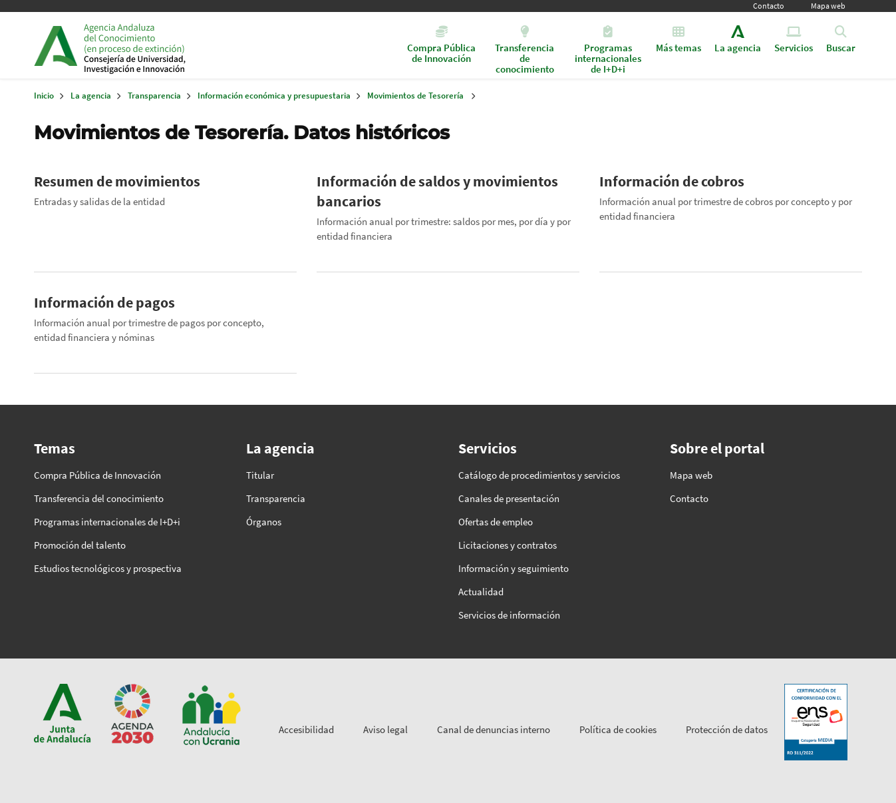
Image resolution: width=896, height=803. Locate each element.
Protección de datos (727, 729)
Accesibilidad (306, 729)
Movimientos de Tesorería (415, 95)
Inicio (186, 45)
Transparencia (154, 95)
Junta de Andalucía (55, 45)
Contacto (768, 6)
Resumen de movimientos (117, 181)
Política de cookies (618, 729)
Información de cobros (671, 181)
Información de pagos (104, 302)
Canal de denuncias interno (493, 729)
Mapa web (828, 6)
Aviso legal (385, 729)
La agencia (91, 95)
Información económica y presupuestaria (274, 95)
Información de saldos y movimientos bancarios (437, 191)
